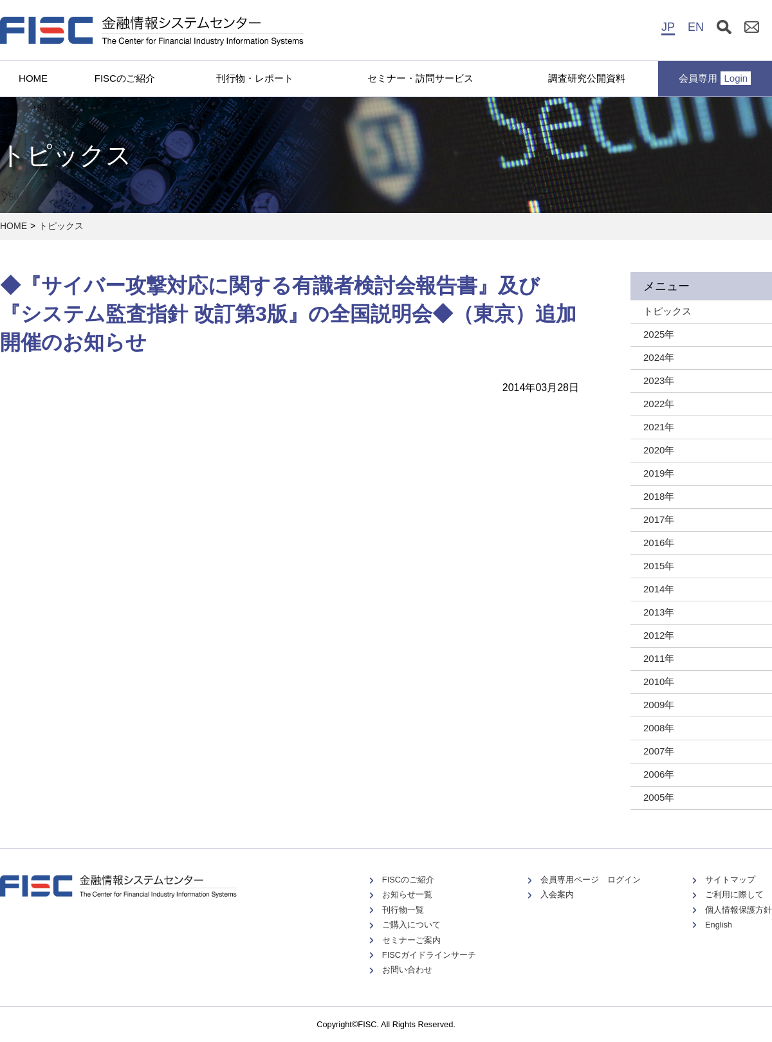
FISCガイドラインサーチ (429, 955)
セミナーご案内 (411, 940)
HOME (33, 78)
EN (696, 27)
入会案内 (557, 894)
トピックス (61, 226)
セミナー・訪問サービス (420, 78)
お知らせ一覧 (407, 894)
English (718, 924)
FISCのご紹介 (125, 78)
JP (668, 27)
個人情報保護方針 (738, 910)
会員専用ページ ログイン (590, 879)
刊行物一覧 (403, 910)
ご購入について (411, 924)
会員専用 (715, 78)
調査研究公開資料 (586, 78)
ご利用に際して (734, 894)
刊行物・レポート (254, 78)
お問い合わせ (407, 969)
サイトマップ (730, 879)
